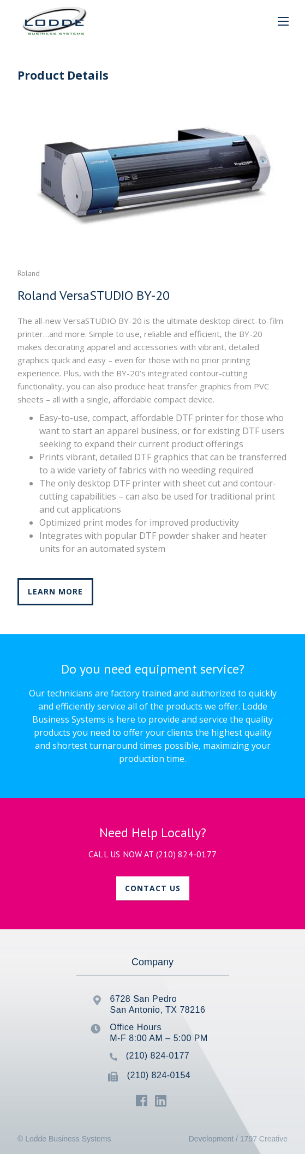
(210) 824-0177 (186, 854)
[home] (51, 21)
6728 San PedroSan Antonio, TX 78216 (158, 1004)
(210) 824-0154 (158, 1075)
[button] (283, 20)
